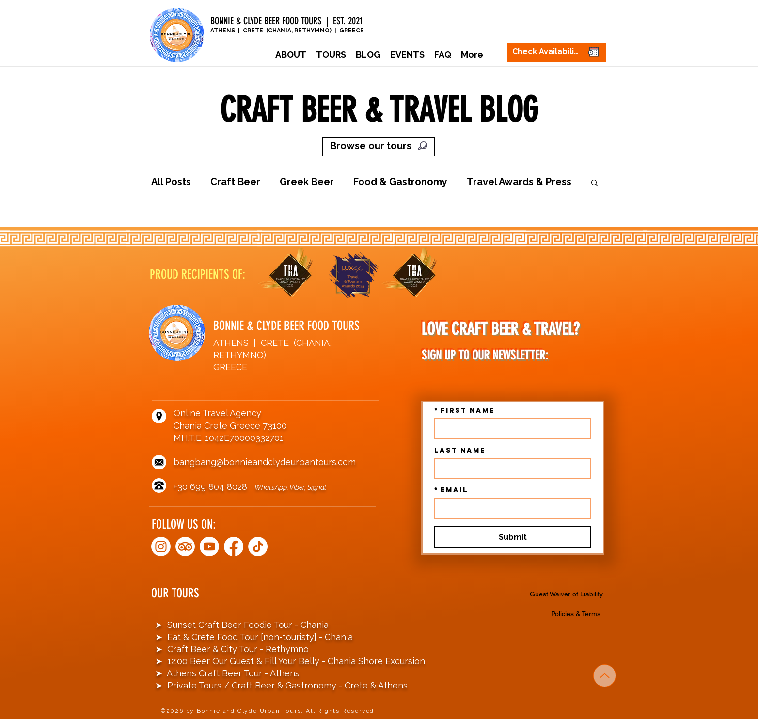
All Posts (171, 182)
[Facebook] (233, 546)
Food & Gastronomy (400, 182)
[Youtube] (209, 546)
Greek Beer (307, 182)
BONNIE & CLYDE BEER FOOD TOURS (286, 325)
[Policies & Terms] (577, 614)
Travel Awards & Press (519, 182)
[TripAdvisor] (185, 546)
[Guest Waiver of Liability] (568, 593)
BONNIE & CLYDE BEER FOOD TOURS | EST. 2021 (287, 21)
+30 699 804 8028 (214, 487)
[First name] (509, 428)
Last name (460, 450)
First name (464, 410)
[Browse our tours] (378, 146)
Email (451, 490)
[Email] (509, 508)
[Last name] (509, 468)
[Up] (604, 675)
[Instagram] (161, 546)
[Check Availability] (556, 52)
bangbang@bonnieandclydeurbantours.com (265, 462)
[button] (331, 54)
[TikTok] (258, 546)
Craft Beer (235, 182)
